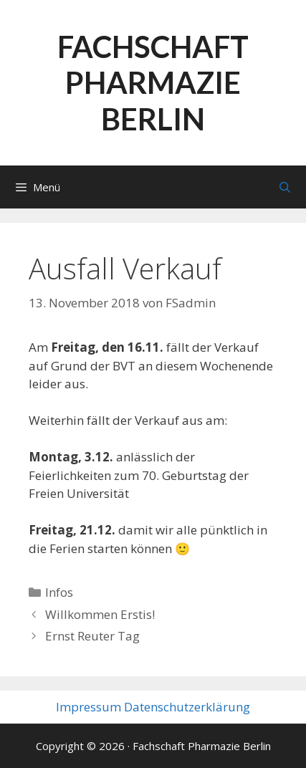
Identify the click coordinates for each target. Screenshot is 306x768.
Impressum (88, 707)
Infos (59, 592)
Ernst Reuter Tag (92, 636)
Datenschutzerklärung (187, 707)
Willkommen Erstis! (100, 614)
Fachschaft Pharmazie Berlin (153, 83)
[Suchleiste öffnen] (285, 186)
